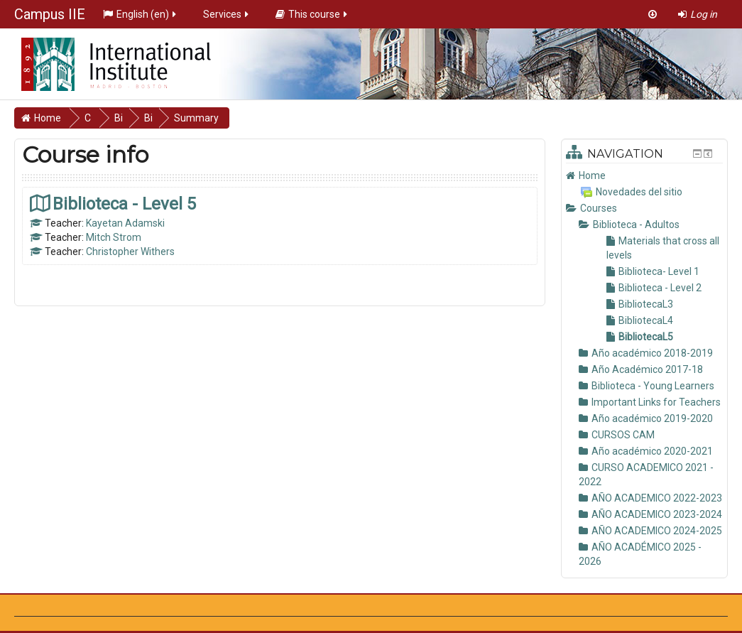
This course (312, 14)
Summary (196, 118)
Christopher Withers (130, 251)
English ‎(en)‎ (140, 14)
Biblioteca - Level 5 (124, 203)
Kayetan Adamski (125, 223)
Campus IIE (49, 14)
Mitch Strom (113, 237)
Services (227, 14)
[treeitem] (644, 175)
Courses (598, 208)
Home (592, 175)
